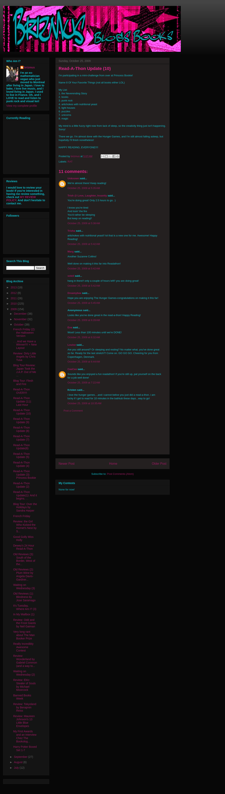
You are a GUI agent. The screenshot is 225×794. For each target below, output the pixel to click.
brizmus (29, 67)
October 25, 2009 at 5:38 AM (84, 223)
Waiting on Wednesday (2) (24, 673)
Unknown (73, 178)
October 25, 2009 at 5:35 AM (84, 188)
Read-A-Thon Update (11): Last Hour (22, 401)
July (17, 767)
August (18, 762)
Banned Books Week (22, 697)
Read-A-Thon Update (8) (21, 429)
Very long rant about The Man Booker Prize (24, 635)
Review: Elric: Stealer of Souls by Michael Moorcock (24, 684)
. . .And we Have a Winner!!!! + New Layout (25, 345)
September (21, 756)
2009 (14, 309)
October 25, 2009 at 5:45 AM (84, 302)
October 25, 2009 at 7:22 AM (84, 382)
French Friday (21, 516)
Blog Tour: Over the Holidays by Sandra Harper (25, 507)
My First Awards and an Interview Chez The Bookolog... (25, 736)
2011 (14, 298)
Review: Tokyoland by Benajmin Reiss (24, 707)
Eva (70, 327)
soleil (71, 275)
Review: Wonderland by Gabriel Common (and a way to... (25, 660)
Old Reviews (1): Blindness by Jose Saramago (24, 597)
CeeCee (72, 369)
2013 (14, 287)
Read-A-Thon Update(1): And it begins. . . (25, 495)
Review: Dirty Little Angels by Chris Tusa (24, 357)
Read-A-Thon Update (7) (21, 438)
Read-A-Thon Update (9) (21, 420)
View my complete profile (21, 105)
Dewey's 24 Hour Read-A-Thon (23, 547)
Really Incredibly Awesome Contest (23, 647)
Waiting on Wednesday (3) (24, 586)
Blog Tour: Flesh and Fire (23, 382)
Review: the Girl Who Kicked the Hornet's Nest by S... (25, 526)
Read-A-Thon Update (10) (22, 412)
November (20, 319)
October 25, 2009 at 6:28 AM (84, 320)
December (20, 313)
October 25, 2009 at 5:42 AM (84, 244)
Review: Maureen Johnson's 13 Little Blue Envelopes (24, 721)
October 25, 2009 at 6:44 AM (84, 361)
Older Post (159, 463)
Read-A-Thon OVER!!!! (21, 391)
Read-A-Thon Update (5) (21, 455)
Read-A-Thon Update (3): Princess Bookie (24, 475)
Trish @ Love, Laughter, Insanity (87, 195)
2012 (14, 293)
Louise (72, 344)
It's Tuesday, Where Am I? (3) (24, 607)
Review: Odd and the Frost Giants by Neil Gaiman (24, 623)
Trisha (71, 230)
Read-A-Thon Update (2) (21, 485)
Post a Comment (73, 410)
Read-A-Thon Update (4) (21, 464)
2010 (14, 303)
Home (113, 463)
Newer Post (67, 463)
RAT (70, 161)
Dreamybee (74, 293)
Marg (71, 251)
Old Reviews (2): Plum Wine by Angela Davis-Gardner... (23, 574)
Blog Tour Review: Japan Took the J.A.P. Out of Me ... (24, 370)
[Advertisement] (112, 436)
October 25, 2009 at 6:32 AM (84, 337)
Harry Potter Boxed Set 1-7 (25, 748)
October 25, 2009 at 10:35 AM (84, 403)
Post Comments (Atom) (120, 473)
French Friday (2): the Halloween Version (24, 333)
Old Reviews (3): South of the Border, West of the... (24, 559)
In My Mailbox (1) (23, 614)
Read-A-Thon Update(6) (21, 447)
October (19, 324)
